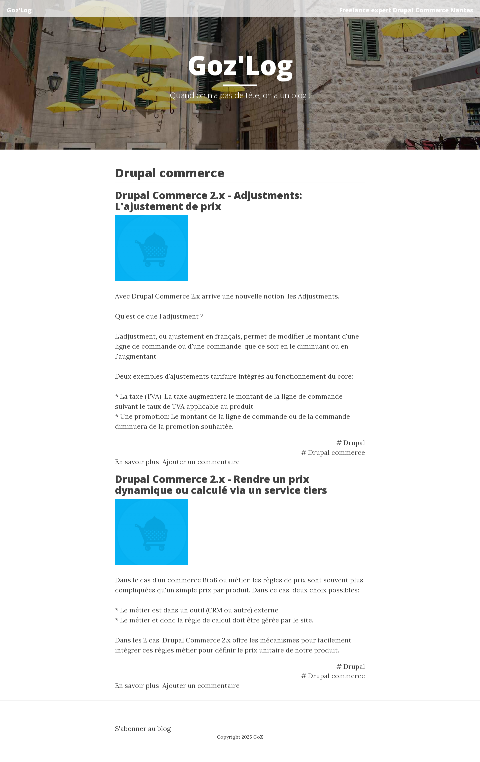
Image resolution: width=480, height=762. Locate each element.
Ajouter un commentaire (201, 461)
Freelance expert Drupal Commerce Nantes (406, 10)
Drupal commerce (336, 452)
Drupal (354, 442)
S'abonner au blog (143, 728)
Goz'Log (19, 10)
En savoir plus (137, 461)
